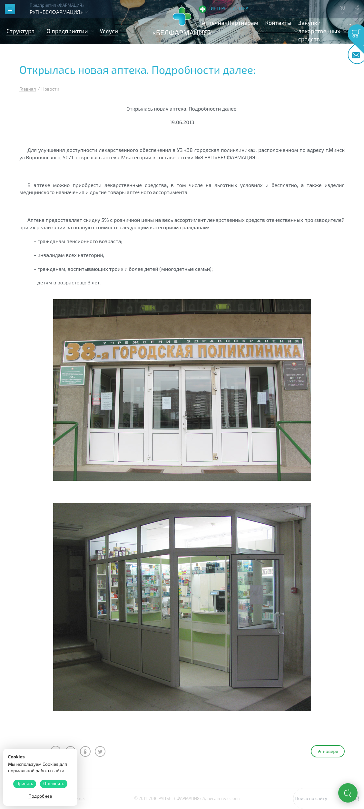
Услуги (109, 31)
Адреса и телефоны (221, 798)
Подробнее (40, 796)
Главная (27, 89)
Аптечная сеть (215, 27)
